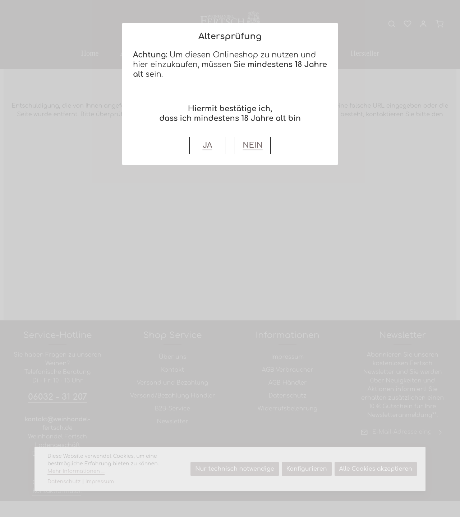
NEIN (252, 145)
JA (207, 145)
